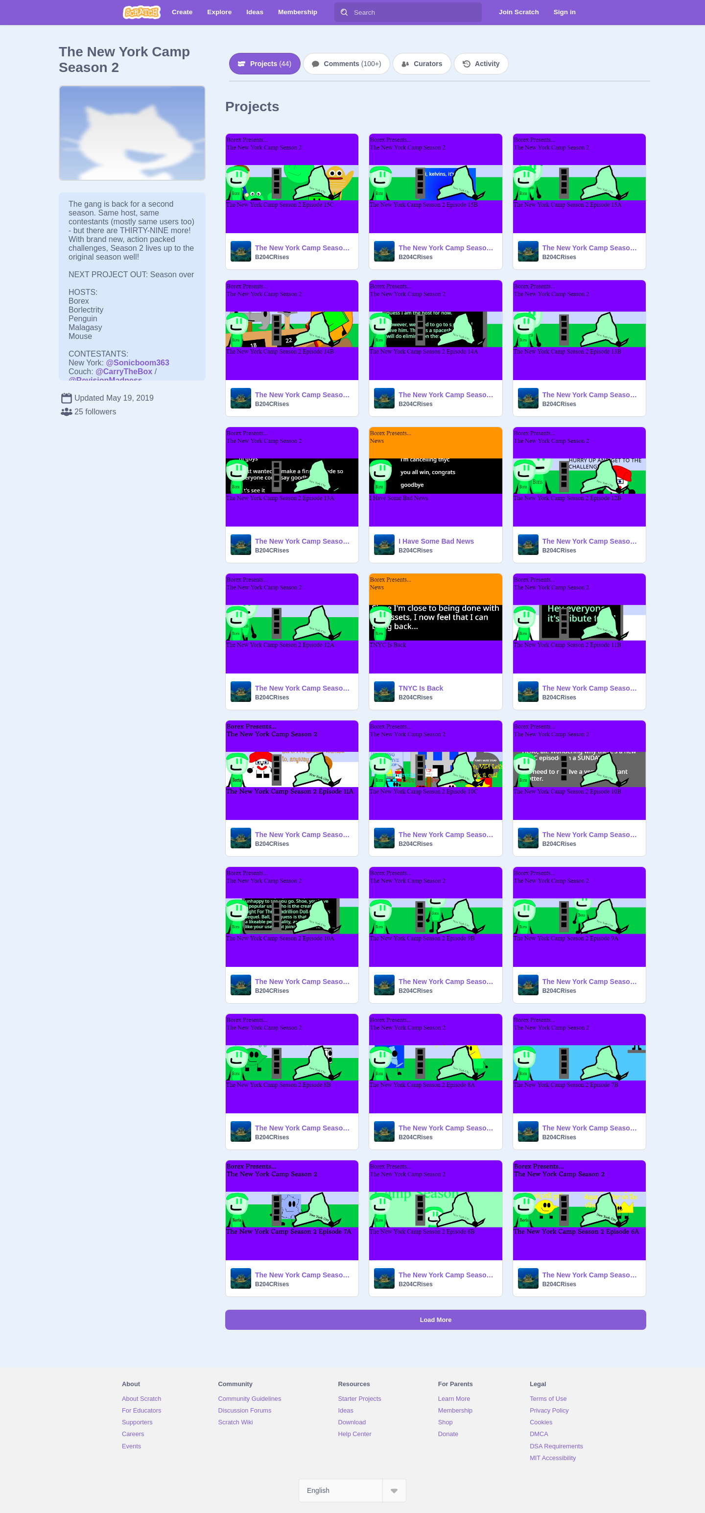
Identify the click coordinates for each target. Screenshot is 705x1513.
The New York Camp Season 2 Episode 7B (591, 1128)
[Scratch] (142, 12)
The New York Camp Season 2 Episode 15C (303, 248)
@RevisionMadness (105, 380)
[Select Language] (352, 1490)
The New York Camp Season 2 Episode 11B (591, 688)
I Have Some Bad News (436, 541)
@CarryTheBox (123, 371)
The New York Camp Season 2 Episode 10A (303, 981)
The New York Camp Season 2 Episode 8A (447, 1128)
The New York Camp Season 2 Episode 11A (303, 835)
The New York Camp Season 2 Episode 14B (303, 395)
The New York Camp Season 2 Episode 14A (447, 395)
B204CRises (272, 257)
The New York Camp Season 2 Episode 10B (591, 835)
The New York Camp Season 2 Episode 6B (447, 1275)
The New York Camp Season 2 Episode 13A (303, 541)
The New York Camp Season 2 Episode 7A (303, 1275)
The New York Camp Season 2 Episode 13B (591, 395)
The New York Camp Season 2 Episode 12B (591, 541)
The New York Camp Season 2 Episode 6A (591, 1275)
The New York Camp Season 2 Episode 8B (303, 1128)
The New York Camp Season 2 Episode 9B (447, 981)
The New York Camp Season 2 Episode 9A (591, 981)
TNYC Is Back (421, 688)
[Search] (344, 12)
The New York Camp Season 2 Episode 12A (303, 688)
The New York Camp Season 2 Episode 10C (447, 835)
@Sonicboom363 (137, 363)
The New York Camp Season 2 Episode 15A (591, 248)
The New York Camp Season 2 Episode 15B (447, 248)
